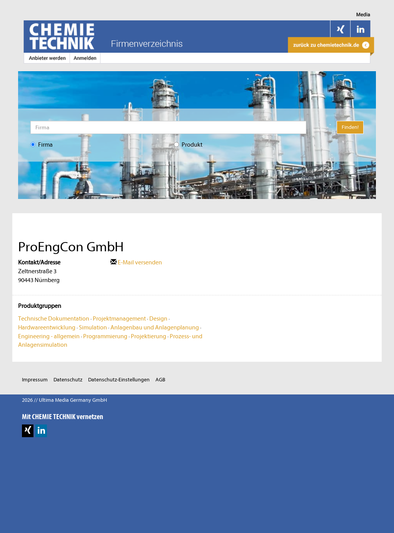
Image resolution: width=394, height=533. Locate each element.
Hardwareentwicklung (46, 327)
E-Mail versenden (136, 262)
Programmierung (105, 336)
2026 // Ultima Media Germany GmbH (64, 400)
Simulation (93, 327)
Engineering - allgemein (49, 336)
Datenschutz (67, 379)
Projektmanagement (119, 318)
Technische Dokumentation (53, 318)
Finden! (350, 127)
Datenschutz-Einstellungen (119, 379)
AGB (160, 379)
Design (158, 318)
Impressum (35, 379)
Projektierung (148, 336)
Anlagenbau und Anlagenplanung (154, 327)
